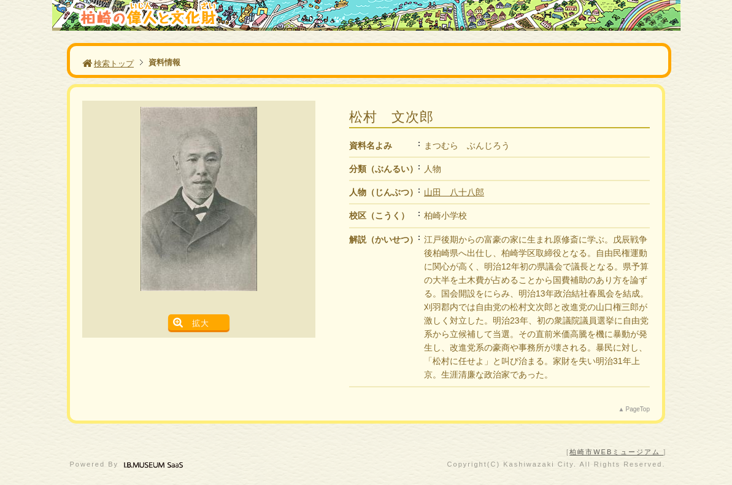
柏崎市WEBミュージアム (616, 452)
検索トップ (108, 63)
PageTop (638, 409)
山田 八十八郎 (454, 192)
